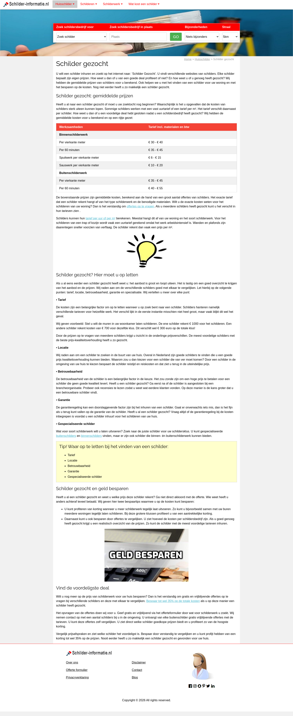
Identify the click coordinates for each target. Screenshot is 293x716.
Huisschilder (64, 4)
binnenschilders (91, 435)
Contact (137, 670)
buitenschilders (66, 435)
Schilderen (88, 4)
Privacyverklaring (77, 677)
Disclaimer (139, 662)
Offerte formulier (76, 670)
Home (188, 59)
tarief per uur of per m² (100, 218)
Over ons (72, 662)
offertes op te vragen (140, 206)
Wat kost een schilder (144, 4)
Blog (135, 677)
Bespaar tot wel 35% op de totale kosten (173, 601)
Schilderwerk (113, 4)
